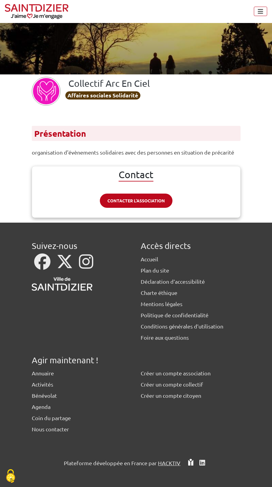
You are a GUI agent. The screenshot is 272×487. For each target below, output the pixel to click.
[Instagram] (86, 265)
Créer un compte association (176, 373)
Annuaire (43, 373)
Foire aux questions (165, 337)
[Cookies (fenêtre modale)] (10, 476)
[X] (65, 265)
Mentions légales (161, 304)
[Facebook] (43, 265)
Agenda (41, 407)
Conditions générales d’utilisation (182, 326)
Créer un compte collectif (172, 384)
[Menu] (260, 11)
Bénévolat (44, 395)
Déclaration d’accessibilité (173, 281)
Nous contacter (50, 429)
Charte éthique (159, 292)
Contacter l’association (136, 200)
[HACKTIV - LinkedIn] (202, 465)
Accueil (149, 259)
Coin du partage (51, 418)
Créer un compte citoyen (171, 395)
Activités (42, 384)
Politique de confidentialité (174, 315)
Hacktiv (169, 463)
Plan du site (155, 270)
